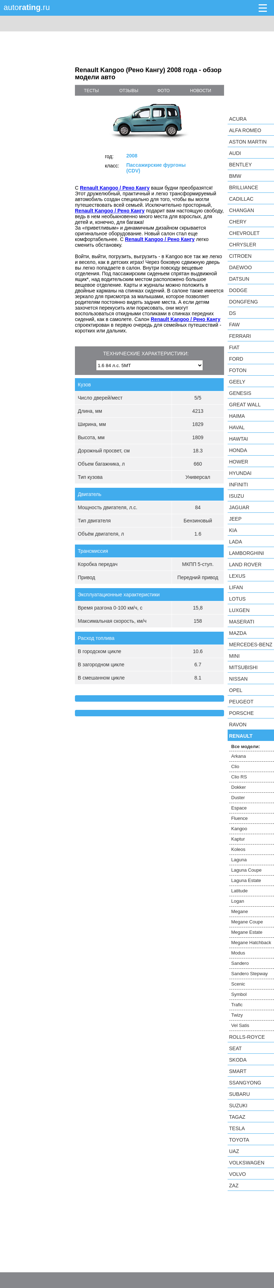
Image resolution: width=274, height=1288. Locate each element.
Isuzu (236, 496)
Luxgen (239, 610)
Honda (238, 450)
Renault (241, 736)
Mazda (238, 633)
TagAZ (237, 1117)
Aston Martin (248, 142)
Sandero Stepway (249, 973)
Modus (238, 953)
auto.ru (27, 7)
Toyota (239, 1140)
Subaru (239, 1094)
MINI (234, 656)
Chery (238, 222)
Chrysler (242, 244)
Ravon (238, 724)
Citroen (240, 256)
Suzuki (238, 1105)
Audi (235, 153)
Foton (238, 370)
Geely (237, 382)
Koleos (238, 849)
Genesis (240, 393)
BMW (235, 176)
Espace (239, 808)
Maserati (241, 622)
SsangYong (245, 1083)
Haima (237, 416)
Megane (239, 911)
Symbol (239, 994)
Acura (238, 119)
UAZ (234, 1151)
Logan (237, 901)
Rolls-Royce (247, 1037)
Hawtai (238, 439)
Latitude (239, 890)
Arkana (238, 756)
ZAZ (233, 1185)
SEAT (235, 1048)
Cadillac (241, 199)
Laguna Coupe (246, 870)
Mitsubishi (243, 667)
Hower (238, 462)
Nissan (238, 679)
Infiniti (238, 484)
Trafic (237, 1004)
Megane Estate (246, 932)
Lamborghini (246, 553)
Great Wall (244, 404)
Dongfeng (243, 302)
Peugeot (241, 702)
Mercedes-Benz (250, 644)
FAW (234, 324)
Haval (237, 427)
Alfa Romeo (245, 130)
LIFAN (236, 587)
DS (232, 313)
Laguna (239, 859)
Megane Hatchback (251, 942)
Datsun (239, 279)
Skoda (238, 1060)
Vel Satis (240, 1025)
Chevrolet (244, 233)
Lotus (237, 599)
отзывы (129, 90)
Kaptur (238, 839)
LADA (235, 542)
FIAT (234, 347)
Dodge (238, 290)
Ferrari (240, 336)
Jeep (235, 519)
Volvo (237, 1174)
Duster (238, 797)
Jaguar (239, 507)
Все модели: (245, 746)
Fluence (239, 818)
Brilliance (243, 187)
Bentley (240, 164)
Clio (235, 766)
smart (238, 1071)
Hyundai (240, 473)
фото (163, 90)
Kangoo (239, 828)
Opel (235, 690)
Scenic (238, 984)
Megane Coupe (247, 921)
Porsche (241, 713)
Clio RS (239, 777)
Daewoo (240, 267)
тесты (91, 90)
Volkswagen (246, 1163)
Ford (236, 359)
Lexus (237, 576)
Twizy (237, 1015)
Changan (241, 210)
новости (200, 90)
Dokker (238, 787)
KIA (233, 530)
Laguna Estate (246, 880)
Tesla (237, 1128)
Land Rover (245, 564)
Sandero (240, 963)
